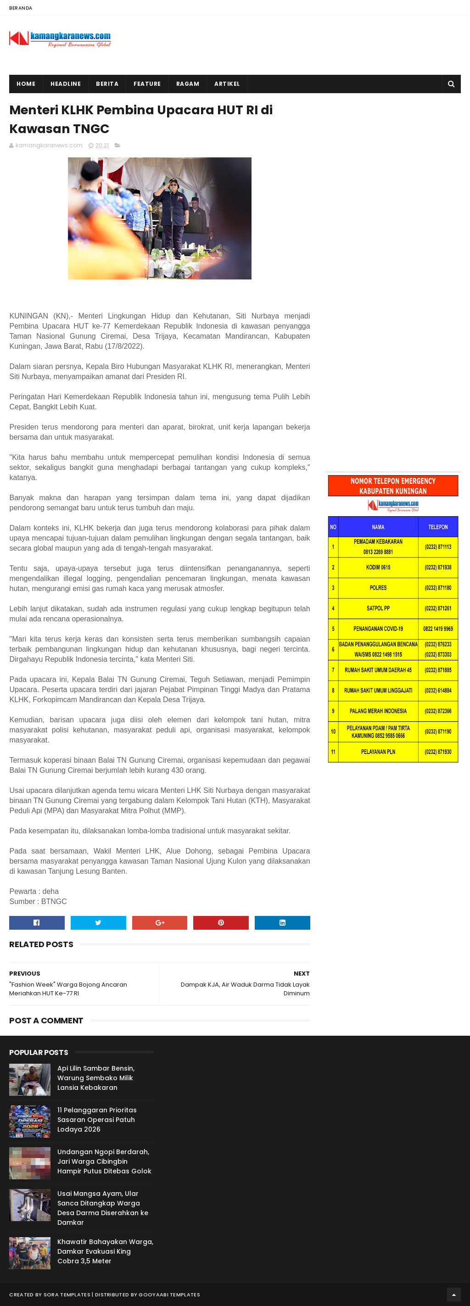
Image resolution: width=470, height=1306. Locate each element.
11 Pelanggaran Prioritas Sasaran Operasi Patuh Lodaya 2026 (97, 1119)
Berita (107, 84)
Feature (147, 84)
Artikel (227, 84)
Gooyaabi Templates (169, 1294)
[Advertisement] (393, 157)
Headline (65, 84)
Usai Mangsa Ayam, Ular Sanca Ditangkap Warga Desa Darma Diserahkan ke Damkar (102, 1208)
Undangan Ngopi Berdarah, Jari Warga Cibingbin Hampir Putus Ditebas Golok (104, 1161)
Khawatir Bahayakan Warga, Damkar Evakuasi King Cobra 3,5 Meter (105, 1251)
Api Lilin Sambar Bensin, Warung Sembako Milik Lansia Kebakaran (95, 1078)
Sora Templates (67, 1294)
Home (26, 84)
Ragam (188, 84)
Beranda (21, 8)
